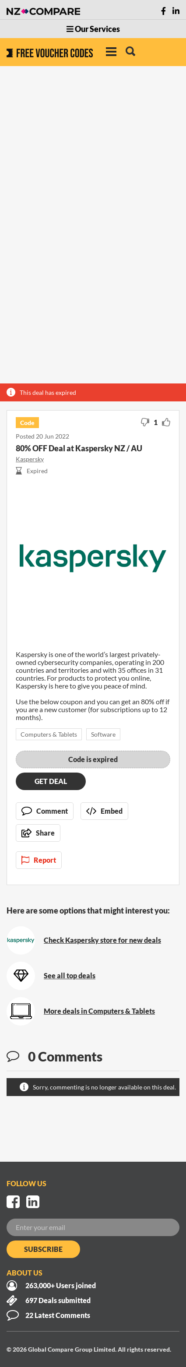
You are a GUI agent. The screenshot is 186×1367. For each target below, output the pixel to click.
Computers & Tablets (49, 734)
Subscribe (43, 1249)
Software (103, 734)
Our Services (93, 29)
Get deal (51, 781)
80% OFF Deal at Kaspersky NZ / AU (79, 448)
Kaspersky (30, 459)
